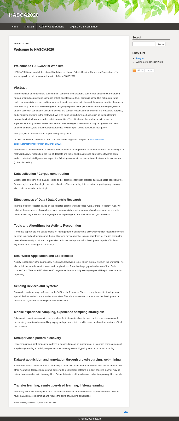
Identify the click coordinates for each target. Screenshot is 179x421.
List (126, 411)
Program (29, 26)
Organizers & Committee (83, 26)
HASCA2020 (24, 15)
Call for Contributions (51, 26)
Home (15, 26)
